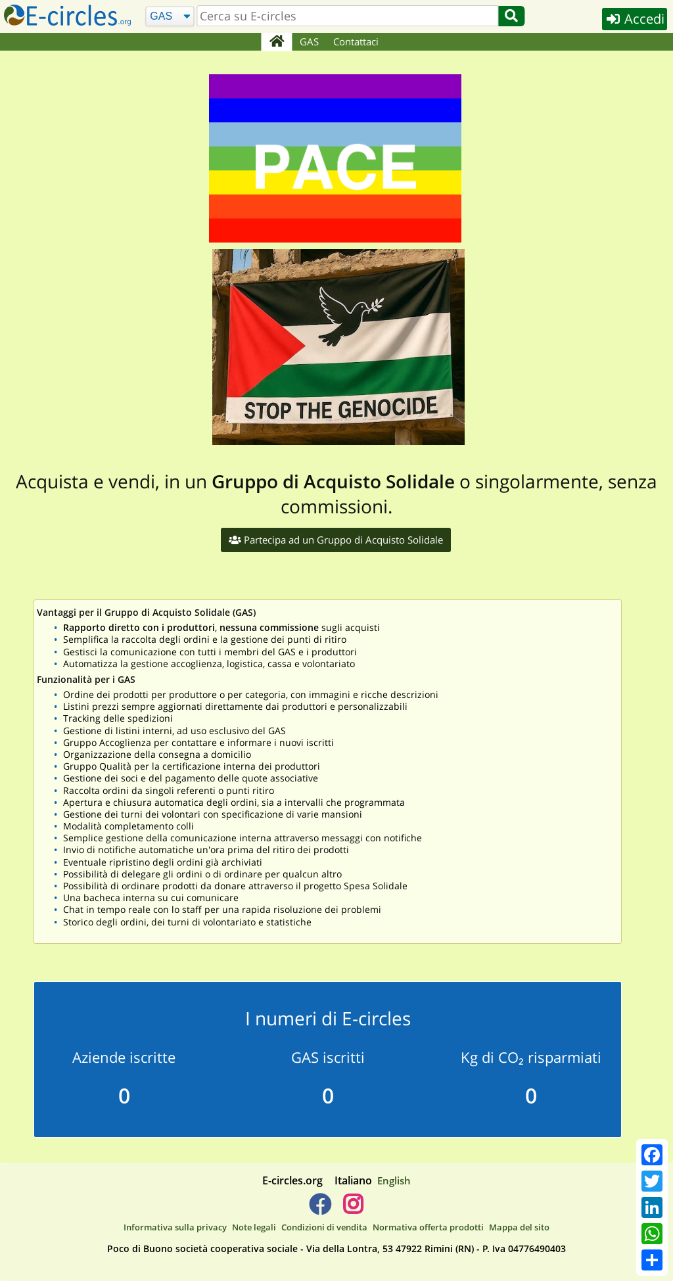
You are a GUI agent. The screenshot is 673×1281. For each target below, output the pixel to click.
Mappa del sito (519, 1227)
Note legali (254, 1227)
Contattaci (356, 41)
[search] (348, 15)
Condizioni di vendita (324, 1227)
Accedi (634, 19)
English (394, 1180)
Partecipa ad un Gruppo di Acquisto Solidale (336, 539)
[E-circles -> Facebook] (319, 1209)
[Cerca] (170, 17)
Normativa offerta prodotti (428, 1227)
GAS (309, 41)
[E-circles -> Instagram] (352, 1209)
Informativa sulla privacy (175, 1227)
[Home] (276, 42)
